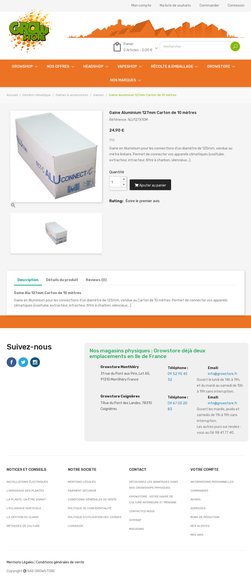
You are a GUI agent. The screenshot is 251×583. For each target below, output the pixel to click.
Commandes (199, 490)
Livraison (75, 526)
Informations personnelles (212, 482)
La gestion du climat (23, 517)
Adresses (198, 508)
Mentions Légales (20, 562)
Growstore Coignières (120, 396)
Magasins (136, 529)
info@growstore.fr (222, 374)
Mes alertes (200, 526)
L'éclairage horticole (24, 508)
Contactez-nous (142, 511)
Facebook (11, 362)
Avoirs (195, 499)
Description (27, 280)
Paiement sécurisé (82, 490)
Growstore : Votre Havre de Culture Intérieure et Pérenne (152, 499)
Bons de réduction (204, 517)
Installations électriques (27, 482)
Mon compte (141, 6)
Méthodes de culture (23, 526)
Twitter (23, 362)
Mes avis (196, 534)
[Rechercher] (200, 46)
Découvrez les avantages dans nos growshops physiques (153, 484)
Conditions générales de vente (92, 499)
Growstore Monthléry (119, 367)
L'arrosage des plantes (25, 490)
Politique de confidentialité (90, 508)
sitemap (135, 520)
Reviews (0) (96, 280)
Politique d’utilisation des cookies (95, 517)
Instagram (35, 362)
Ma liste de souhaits (175, 6)
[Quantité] (115, 181)
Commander (209, 6)
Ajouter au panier (153, 190)
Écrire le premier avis (143, 205)
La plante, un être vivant (26, 499)
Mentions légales (82, 482)
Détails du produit (62, 280)
